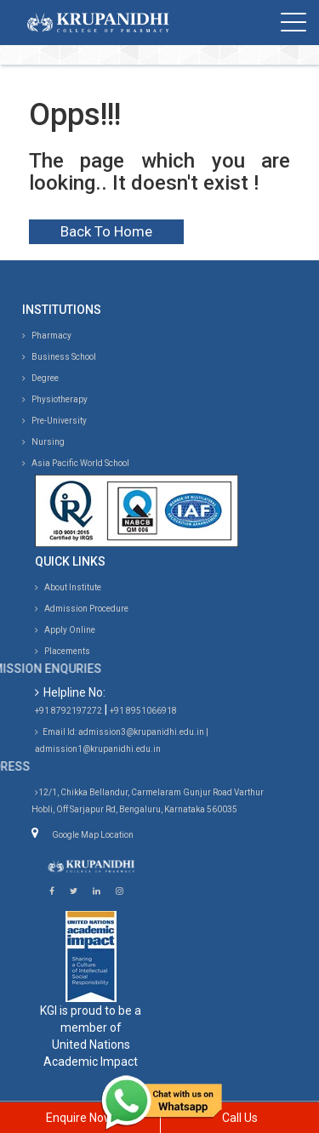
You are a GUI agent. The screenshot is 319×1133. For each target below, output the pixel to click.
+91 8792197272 (68, 710)
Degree (40, 378)
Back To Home (106, 231)
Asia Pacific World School (75, 463)
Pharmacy (46, 335)
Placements (62, 651)
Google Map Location (93, 835)
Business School (59, 357)
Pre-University (54, 420)
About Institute (68, 587)
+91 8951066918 (143, 710)
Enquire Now (79, 1117)
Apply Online (65, 630)
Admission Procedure (81, 608)
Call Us (240, 1117)
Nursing (43, 442)
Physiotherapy (55, 399)
